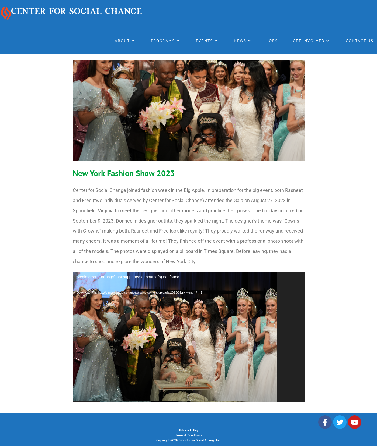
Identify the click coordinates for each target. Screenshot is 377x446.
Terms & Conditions (188, 435)
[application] (189, 337)
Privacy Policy (188, 430)
